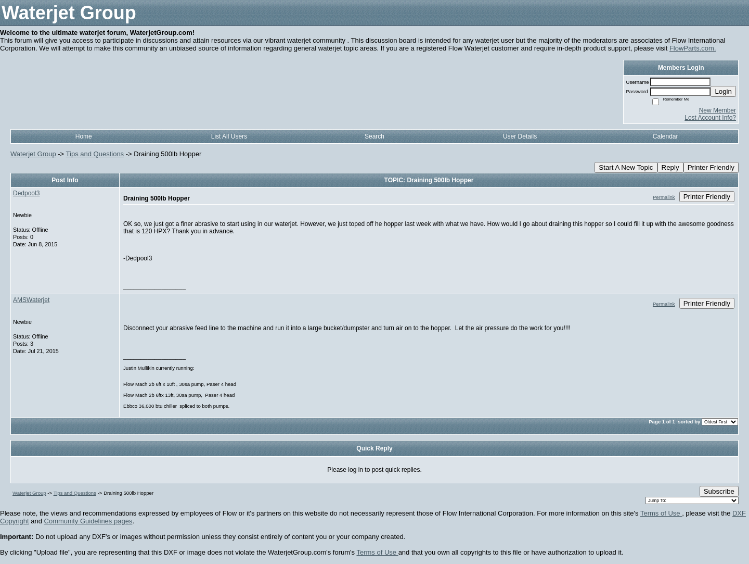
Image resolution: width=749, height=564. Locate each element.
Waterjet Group (33, 154)
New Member (717, 110)
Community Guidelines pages (88, 521)
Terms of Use (661, 513)
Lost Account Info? (710, 117)
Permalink (664, 197)
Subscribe (719, 491)
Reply (670, 167)
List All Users (229, 136)
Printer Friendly (711, 167)
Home (83, 136)
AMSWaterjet (31, 300)
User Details (520, 136)
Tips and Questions (95, 154)
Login (723, 91)
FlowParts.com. (692, 48)
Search (374, 136)
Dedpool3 (26, 193)
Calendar (665, 136)
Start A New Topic (626, 167)
